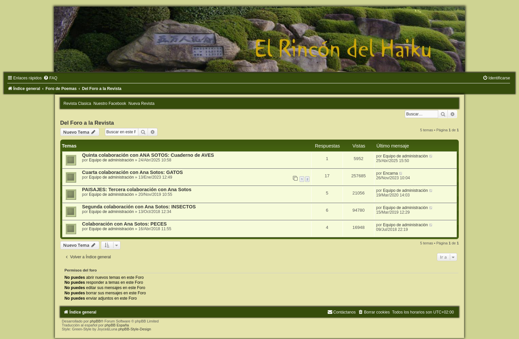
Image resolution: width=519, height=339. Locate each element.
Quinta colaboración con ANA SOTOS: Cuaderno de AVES (148, 155)
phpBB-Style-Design (134, 329)
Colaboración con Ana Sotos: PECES (124, 224)
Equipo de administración (111, 160)
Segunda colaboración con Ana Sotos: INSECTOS (139, 206)
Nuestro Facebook (109, 103)
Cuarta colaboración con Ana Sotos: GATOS (132, 172)
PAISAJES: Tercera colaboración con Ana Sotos (136, 189)
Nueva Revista (141, 103)
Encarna (390, 173)
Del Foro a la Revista (87, 123)
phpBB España (117, 325)
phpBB (95, 321)
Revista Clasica (77, 103)
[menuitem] (50, 78)
